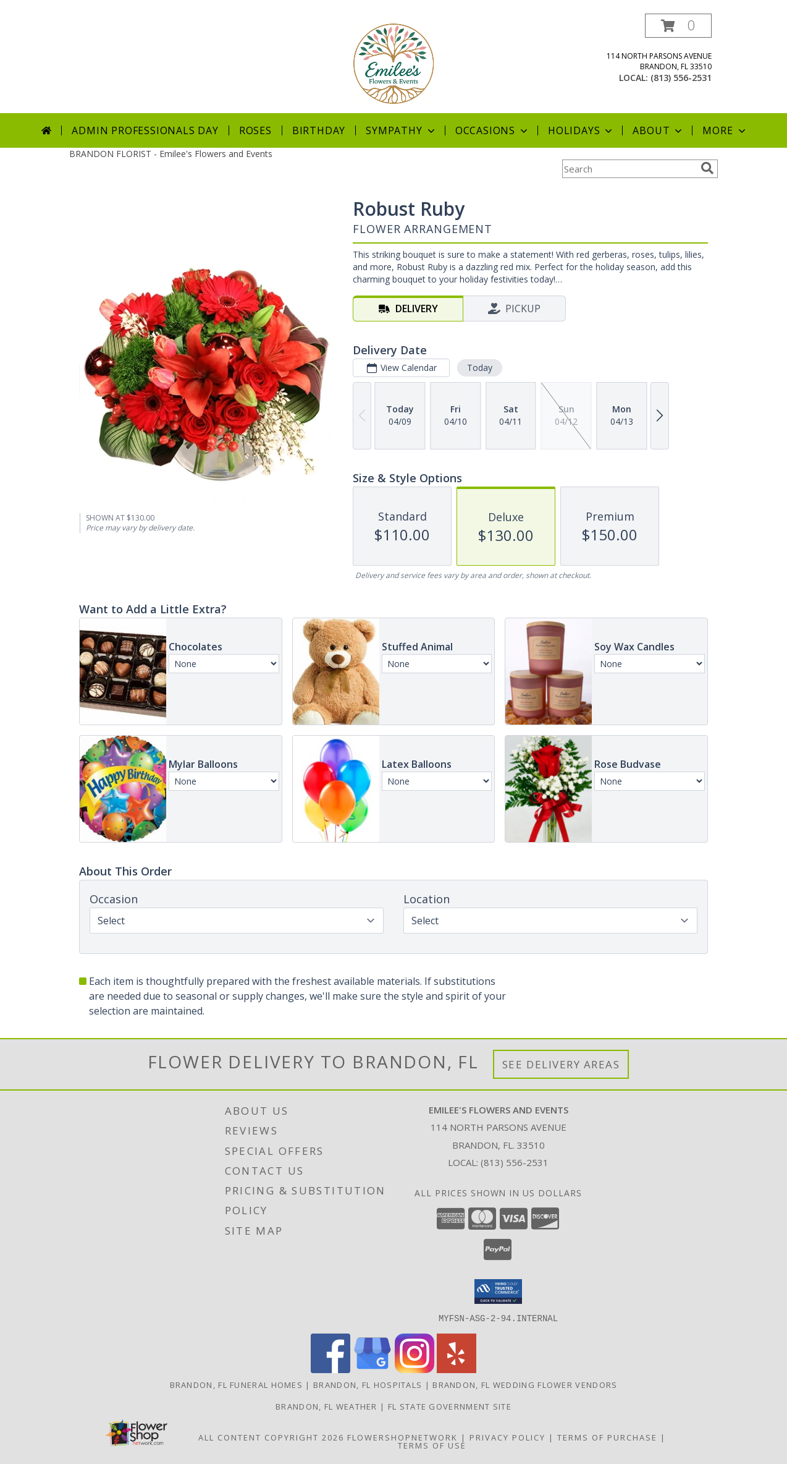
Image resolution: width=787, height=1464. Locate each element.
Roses (255, 130)
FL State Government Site (449, 1405)
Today (479, 367)
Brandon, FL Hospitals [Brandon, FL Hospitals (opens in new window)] (367, 1384)
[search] (707, 168)
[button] (678, 26)
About (658, 130)
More (724, 130)
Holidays (581, 130)
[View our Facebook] (330, 1369)
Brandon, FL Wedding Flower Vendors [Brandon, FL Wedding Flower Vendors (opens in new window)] (524, 1384)
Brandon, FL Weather (326, 1405)
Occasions (492, 130)
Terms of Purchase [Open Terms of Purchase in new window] (607, 1436)
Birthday (318, 130)
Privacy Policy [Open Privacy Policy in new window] (507, 1436)
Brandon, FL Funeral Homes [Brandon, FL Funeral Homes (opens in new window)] (236, 1384)
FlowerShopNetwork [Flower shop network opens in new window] (402, 1436)
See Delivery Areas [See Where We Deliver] (561, 1064)
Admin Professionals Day (145, 130)
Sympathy (401, 130)
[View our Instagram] (414, 1369)
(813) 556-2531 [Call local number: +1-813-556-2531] (681, 77)
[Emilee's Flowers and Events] (394, 63)
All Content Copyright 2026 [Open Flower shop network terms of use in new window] (271, 1436)
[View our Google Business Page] (372, 1369)
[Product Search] (629, 168)
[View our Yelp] (456, 1369)
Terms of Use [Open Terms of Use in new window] (432, 1444)
